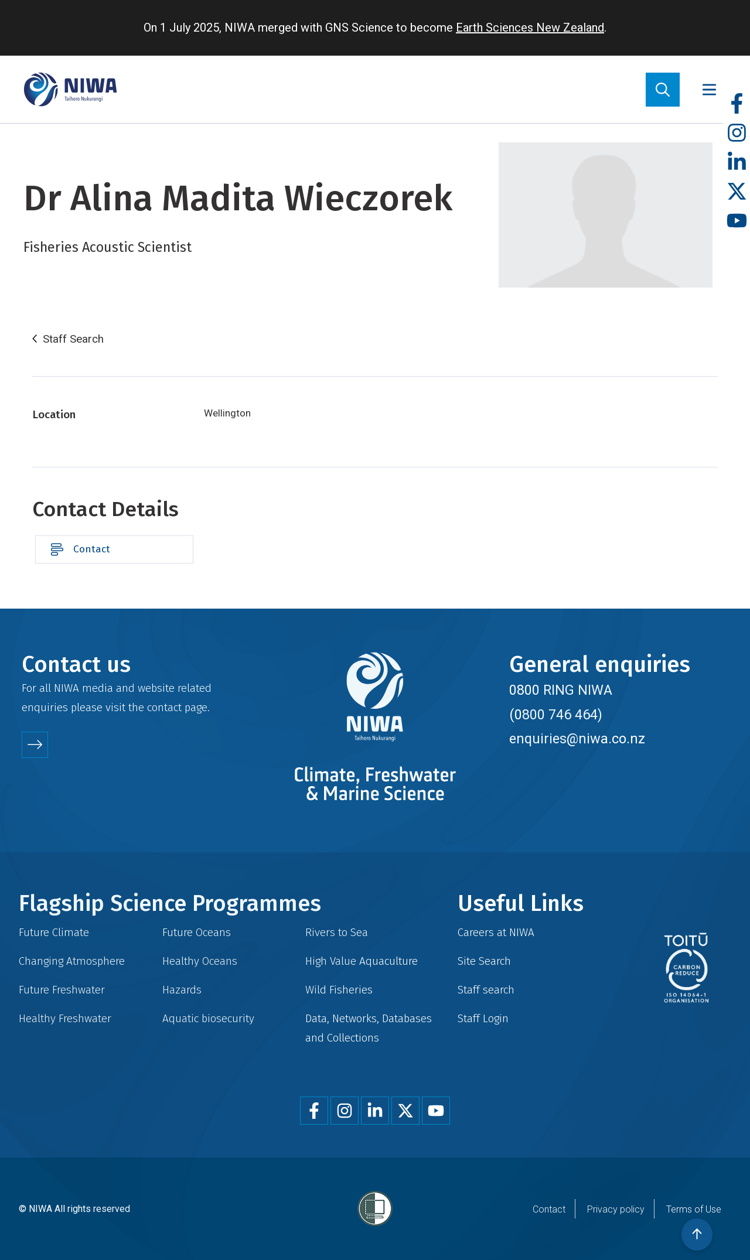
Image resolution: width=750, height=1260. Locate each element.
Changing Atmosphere (72, 961)
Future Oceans (196, 932)
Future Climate (54, 932)
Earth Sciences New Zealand (530, 28)
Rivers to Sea (336, 932)
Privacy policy (616, 1209)
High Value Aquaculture (361, 961)
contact (164, 707)
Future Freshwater (62, 989)
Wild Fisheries (339, 989)
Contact (91, 549)
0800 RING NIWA (560, 690)
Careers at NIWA (496, 932)
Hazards (182, 989)
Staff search (486, 989)
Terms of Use (693, 1209)
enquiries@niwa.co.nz (577, 738)
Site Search (484, 961)
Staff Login (483, 1018)
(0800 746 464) (555, 714)
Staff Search (73, 339)
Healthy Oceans (199, 961)
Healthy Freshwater (65, 1018)
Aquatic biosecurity (208, 1018)
